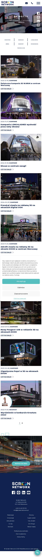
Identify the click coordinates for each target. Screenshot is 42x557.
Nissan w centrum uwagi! (13, 166)
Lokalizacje (34, 39)
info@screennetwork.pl (21, 510)
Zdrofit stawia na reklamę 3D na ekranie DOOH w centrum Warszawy (19, 248)
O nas (10, 524)
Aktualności (10, 521)
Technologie (21, 48)
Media (7, 43)
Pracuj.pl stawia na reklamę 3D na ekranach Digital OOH (18, 206)
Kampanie (21, 39)
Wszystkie (7, 39)
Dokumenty (21, 537)
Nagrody (21, 43)
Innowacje (10, 518)
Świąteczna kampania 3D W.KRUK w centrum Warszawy (20, 84)
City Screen (31, 521)
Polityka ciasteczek (20, 298)
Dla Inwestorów (21, 534)
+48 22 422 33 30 (21, 508)
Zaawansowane (21, 294)
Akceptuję (21, 281)
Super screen (31, 518)
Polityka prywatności (21, 531)
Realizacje (10, 515)
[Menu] (38, 3)
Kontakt (10, 527)
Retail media (31, 527)
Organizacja (34, 43)
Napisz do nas (21, 463)
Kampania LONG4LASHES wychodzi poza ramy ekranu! (18, 126)
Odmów (21, 287)
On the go (31, 524)
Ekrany (31, 515)
